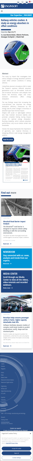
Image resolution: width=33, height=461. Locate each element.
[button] (30, 2)
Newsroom (7, 264)
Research (3, 417)
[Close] (30, 433)
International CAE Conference (7, 423)
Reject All (16, 453)
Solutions (3, 406)
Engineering (3, 386)
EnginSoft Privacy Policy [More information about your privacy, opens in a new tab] (12, 443)
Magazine (3, 369)
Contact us (3, 361)
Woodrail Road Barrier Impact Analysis (14, 222)
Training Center (4, 420)
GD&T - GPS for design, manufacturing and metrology (13, 413)
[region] (16, 446)
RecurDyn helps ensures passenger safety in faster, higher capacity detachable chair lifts (16, 319)
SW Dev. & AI (4, 388)
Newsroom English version (7, 382)
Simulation (3, 411)
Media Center (8, 288)
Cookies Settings (16, 457)
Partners (3, 366)
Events (2, 372)
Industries (3, 400)
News (2, 375)
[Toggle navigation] (30, 6)
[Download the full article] (16, 163)
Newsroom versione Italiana (7, 380)
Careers (2, 364)
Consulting (3, 408)
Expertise (3, 397)
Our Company (4, 359)
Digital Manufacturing (6, 391)
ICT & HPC (3, 393)
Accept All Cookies (16, 448)
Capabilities (3, 402)
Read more (7, 244)
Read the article (8, 139)
